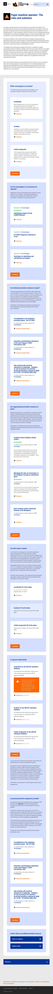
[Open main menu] (5, 4)
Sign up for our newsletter (10, 981)
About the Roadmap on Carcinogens (10, 988)
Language (31, 4)
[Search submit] (47, 4)
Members (31, 988)
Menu (9, 4)
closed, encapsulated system (22, 295)
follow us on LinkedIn (41, 981)
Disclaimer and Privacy (23, 988)
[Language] (27, 4)
